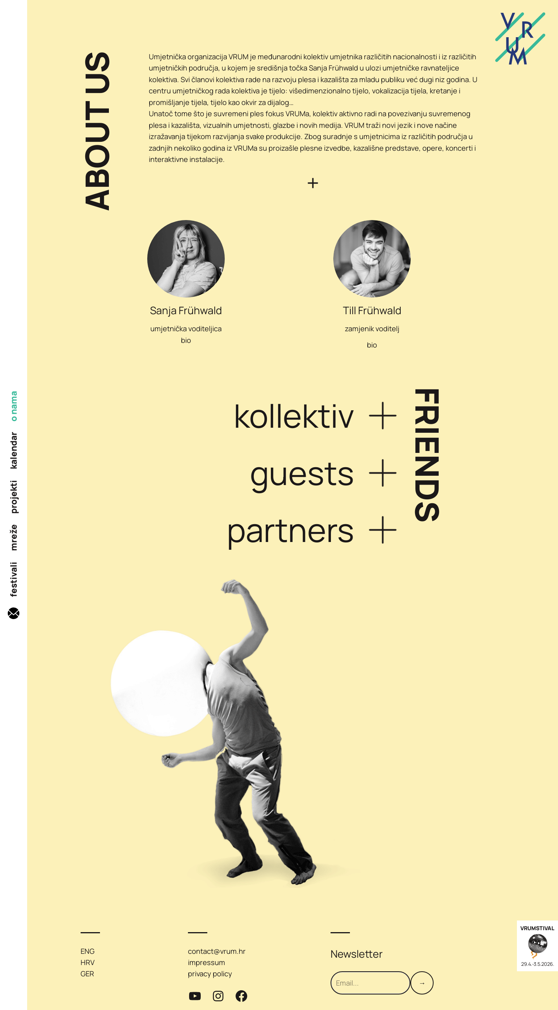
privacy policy (210, 974)
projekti (13, 497)
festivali (13, 579)
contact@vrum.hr (217, 951)
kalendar (13, 450)
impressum (206, 962)
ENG (88, 951)
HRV (88, 962)
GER (87, 974)
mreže (13, 537)
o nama (13, 406)
